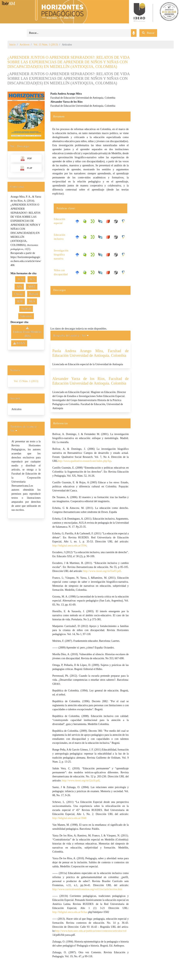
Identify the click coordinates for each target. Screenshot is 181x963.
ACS (32, 279)
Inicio (12, 44)
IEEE (20, 301)
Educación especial (59, 221)
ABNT (31, 286)
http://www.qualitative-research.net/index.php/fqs (84, 461)
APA (19, 286)
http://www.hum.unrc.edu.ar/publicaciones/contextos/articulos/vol (91, 930)
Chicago (18, 293)
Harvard (33, 293)
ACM (20, 279)
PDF (26, 158)
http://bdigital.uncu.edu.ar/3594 (69, 545)
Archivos (24, 44)
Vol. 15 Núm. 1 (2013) (46, 44)
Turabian (26, 308)
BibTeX (19, 343)
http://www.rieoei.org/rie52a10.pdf (81, 780)
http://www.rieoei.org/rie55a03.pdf (102, 571)
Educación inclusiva (59, 236)
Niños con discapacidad (61, 272)
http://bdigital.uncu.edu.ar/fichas (69, 912)
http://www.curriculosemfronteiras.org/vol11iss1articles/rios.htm (87, 889)
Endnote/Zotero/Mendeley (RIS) (27, 331)
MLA (32, 301)
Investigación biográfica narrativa (61, 254)
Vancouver (26, 316)
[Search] (79, 33)
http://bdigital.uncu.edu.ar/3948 (69, 818)
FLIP (26, 168)
